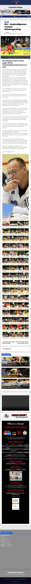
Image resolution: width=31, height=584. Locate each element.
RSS (18, 581)
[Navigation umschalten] (15, 16)
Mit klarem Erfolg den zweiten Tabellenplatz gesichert (15, 362)
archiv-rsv (7, 32)
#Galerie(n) (20, 33)
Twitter (13, 581)
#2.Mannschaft (14, 33)
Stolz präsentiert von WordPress (10, 579)
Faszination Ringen (15, 7)
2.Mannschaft (5, 360)
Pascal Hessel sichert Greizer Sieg (12, 374)
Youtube (16, 581)
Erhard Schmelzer (12, 387)
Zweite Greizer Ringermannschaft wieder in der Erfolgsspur (15, 384)
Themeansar (24, 579)
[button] (27, 16)
